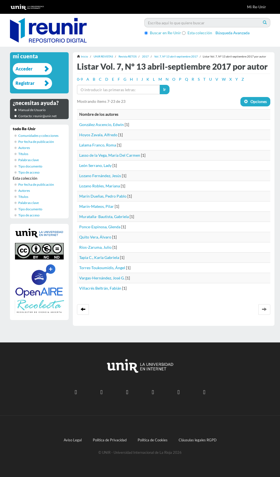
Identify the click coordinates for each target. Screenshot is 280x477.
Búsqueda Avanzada (232, 32)
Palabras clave (28, 160)
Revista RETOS (128, 56)
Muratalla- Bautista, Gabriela (104, 216)
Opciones (255, 101)
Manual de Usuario (32, 110)
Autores (24, 148)
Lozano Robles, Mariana (99, 186)
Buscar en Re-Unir (162, 32)
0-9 (80, 79)
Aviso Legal (73, 440)
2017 (145, 56)
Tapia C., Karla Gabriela (99, 257)
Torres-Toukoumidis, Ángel (102, 267)
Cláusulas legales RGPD (198, 440)
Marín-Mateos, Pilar (96, 206)
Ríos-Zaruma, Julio (95, 247)
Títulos (23, 154)
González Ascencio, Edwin (101, 124)
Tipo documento (30, 166)
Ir (164, 89)
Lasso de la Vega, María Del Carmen (109, 155)
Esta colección (197, 32)
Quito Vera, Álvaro (95, 237)
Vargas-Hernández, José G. (102, 278)
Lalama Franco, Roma (97, 145)
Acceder (24, 68)
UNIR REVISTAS (103, 56)
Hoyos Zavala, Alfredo (98, 134)
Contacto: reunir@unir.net (37, 116)
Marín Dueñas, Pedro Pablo (103, 196)
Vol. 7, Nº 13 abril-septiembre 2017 (176, 56)
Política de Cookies (153, 440)
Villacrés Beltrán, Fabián (100, 288)
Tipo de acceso (29, 172)
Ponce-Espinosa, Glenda (99, 226)
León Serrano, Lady (95, 165)
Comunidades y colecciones (38, 135)
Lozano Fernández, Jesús (100, 175)
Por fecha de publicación (36, 142)
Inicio (84, 56)
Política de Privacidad (110, 440)
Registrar (25, 83)
